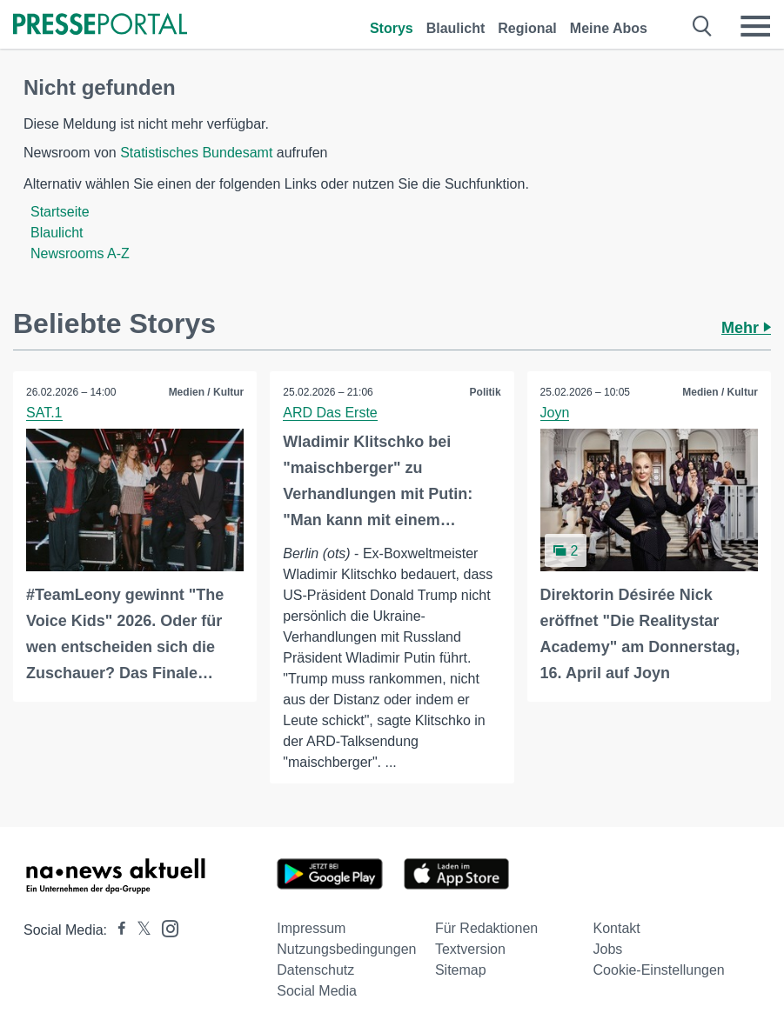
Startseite (60, 211)
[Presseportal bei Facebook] (116, 930)
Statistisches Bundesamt (196, 152)
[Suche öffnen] (703, 26)
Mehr (746, 328)
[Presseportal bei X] (138, 930)
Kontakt (616, 928)
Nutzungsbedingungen (346, 949)
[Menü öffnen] (755, 26)
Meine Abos (608, 28)
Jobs (608, 949)
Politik (485, 392)
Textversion (470, 949)
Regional (527, 28)
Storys (391, 28)
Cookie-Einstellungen (659, 970)
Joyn (555, 412)
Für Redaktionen (486, 928)
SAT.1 (44, 412)
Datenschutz (315, 970)
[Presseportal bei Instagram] (164, 927)
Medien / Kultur (207, 392)
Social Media (317, 990)
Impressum (311, 928)
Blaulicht (456, 28)
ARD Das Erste (330, 412)
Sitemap (460, 970)
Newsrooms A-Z (80, 253)
